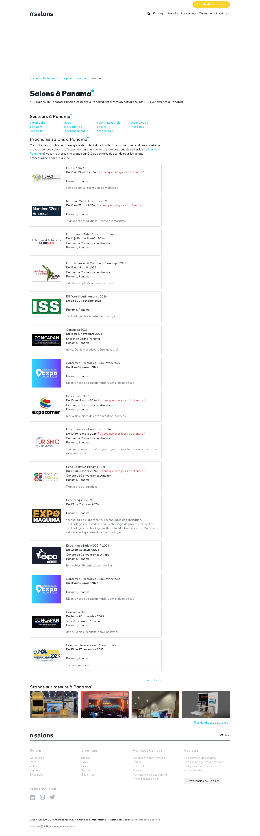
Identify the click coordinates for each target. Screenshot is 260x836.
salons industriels (108, 122)
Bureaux (138, 770)
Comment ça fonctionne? (150, 774)
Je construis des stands (200, 758)
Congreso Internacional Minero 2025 (91, 645)
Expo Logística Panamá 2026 (86, 467)
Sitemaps (89, 750)
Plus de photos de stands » (212, 722)
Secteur (35, 770)
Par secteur (188, 13)
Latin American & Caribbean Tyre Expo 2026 (96, 263)
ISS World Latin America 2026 (86, 296)
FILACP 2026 (75, 168)
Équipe (137, 762)
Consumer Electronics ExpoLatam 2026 (93, 579)
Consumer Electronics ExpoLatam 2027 (93, 363)
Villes (33, 766)
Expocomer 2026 (77, 396)
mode (67, 122)
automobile (37, 122)
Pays (33, 762)
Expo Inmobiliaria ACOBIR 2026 (87, 545)
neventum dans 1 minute (149, 758)
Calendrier (206, 13)
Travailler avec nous (146, 779)
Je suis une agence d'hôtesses (204, 762)
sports (101, 127)
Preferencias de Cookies (203, 781)
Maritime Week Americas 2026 (87, 201)
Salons (36, 750)
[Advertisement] (130, 47)
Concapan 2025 (76, 612)
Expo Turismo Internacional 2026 (88, 429)
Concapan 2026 (76, 330)
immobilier (37, 131)
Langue (224, 734)
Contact (138, 766)
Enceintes (222, 13)
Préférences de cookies (147, 820)
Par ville (172, 13)
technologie (105, 131)
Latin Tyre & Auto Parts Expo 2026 (90, 234)
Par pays (159, 13)
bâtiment (36, 127)
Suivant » (152, 680)
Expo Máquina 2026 (79, 500)
